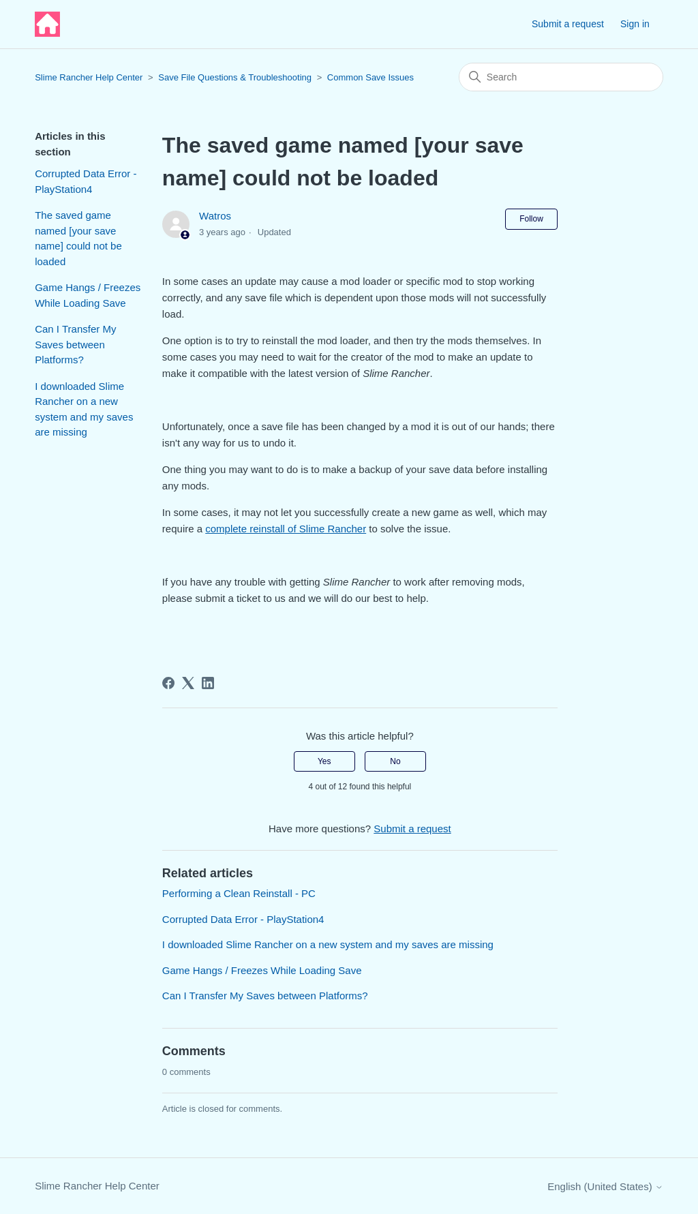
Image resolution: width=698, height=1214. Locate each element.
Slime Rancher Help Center (88, 77)
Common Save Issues (370, 77)
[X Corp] (188, 683)
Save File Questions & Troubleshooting (235, 77)
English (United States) (605, 1186)
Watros (215, 216)
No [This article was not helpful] (395, 761)
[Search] (561, 77)
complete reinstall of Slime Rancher (285, 528)
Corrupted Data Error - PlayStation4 (85, 181)
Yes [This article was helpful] (324, 761)
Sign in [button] (635, 23)
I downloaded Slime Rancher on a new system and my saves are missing (84, 409)
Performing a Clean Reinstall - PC (239, 893)
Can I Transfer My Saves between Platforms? (75, 344)
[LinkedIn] (208, 683)
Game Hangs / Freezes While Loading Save (87, 295)
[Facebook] (168, 683)
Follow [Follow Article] (531, 219)
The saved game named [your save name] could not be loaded (78, 238)
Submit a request (568, 23)
